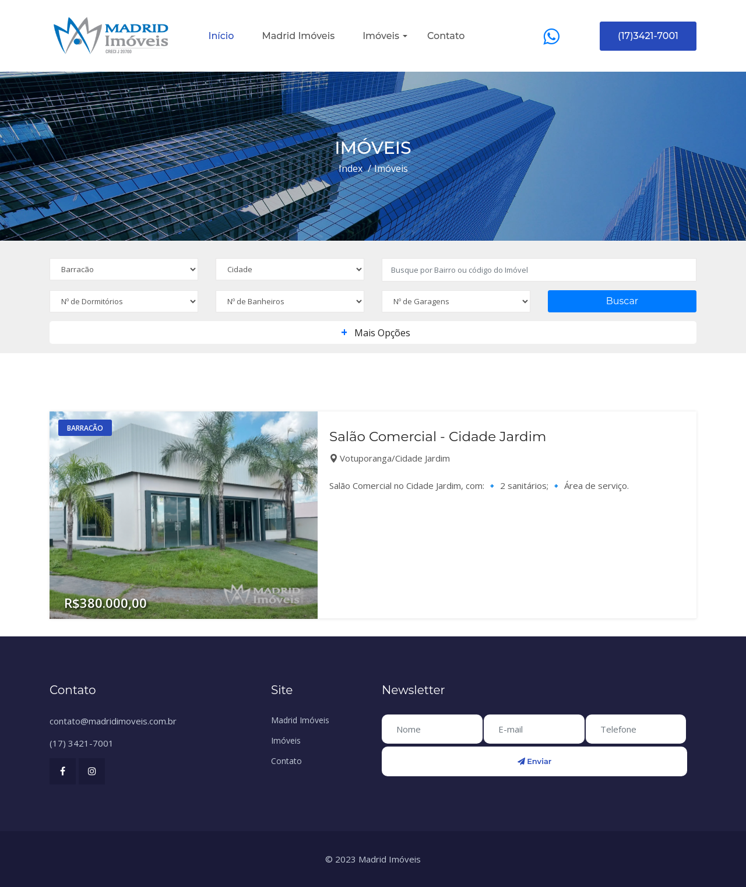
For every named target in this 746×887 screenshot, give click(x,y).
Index (351, 168)
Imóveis (381, 35)
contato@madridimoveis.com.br (113, 721)
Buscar (622, 301)
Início (221, 35)
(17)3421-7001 (648, 35)
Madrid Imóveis (298, 35)
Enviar (535, 761)
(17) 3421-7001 (82, 743)
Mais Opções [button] (373, 332)
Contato (446, 35)
